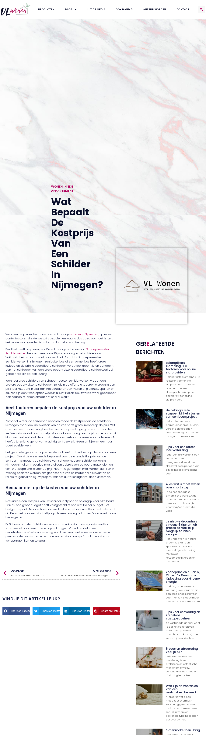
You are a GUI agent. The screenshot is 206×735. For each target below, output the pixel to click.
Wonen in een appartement (62, 188)
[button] (201, 9)
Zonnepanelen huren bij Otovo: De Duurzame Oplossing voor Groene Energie (183, 577)
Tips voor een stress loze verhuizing (180, 448)
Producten (46, 9)
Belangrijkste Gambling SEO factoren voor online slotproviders (181, 367)
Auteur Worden (154, 9)
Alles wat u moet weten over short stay (183, 485)
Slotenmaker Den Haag (183, 730)
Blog (71, 9)
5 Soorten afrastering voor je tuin (182, 650)
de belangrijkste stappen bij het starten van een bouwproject (183, 413)
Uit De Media (96, 9)
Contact (183, 9)
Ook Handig (124, 9)
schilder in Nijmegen (84, 334)
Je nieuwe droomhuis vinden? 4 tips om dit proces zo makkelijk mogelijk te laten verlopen (181, 527)
